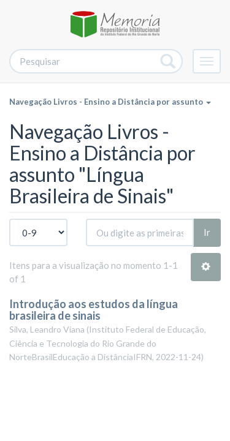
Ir (207, 232)
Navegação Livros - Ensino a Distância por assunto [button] (110, 102)
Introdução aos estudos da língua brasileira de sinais (93, 310)
